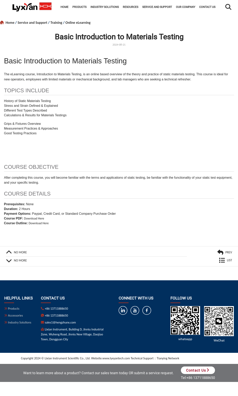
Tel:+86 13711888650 (198, 378)
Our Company (185, 7)
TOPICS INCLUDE (26, 90)
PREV (228, 252)
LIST (229, 260)
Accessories (15, 315)
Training (56, 22)
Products (79, 7)
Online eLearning (78, 22)
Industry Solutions (104, 7)
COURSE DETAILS (27, 194)
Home (64, 7)
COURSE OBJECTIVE (31, 167)
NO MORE (20, 252)
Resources (130, 7)
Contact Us (207, 7)
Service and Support (157, 7)
